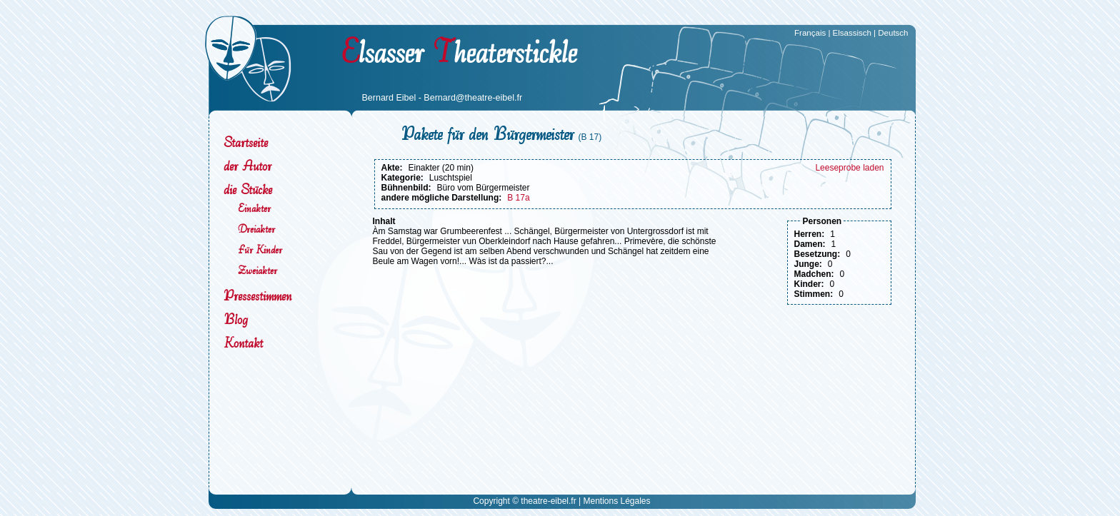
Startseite (246, 142)
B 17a (518, 198)
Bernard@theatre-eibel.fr (473, 98)
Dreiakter (256, 229)
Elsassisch (852, 33)
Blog (236, 319)
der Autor (247, 166)
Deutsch (893, 33)
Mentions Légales (616, 501)
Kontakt (243, 343)
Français (810, 33)
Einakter (254, 208)
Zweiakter (257, 270)
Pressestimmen (257, 296)
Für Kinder (260, 249)
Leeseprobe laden (849, 168)
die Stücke (248, 189)
